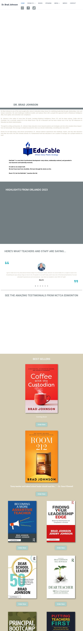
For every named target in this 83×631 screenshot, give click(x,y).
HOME (22, 3)
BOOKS (39, 3)
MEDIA (55, 3)
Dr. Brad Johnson (10, 4)
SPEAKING (47, 3)
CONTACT (71, 3)
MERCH (63, 3)
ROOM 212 (31, 3)
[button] (34, 3)
